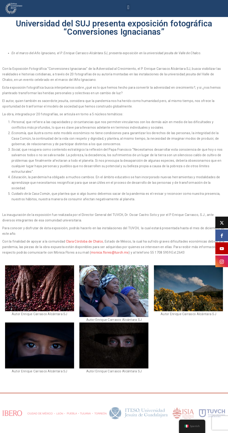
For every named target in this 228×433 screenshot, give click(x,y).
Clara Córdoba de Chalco (84, 241)
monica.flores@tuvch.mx (110, 252)
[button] (128, 7)
